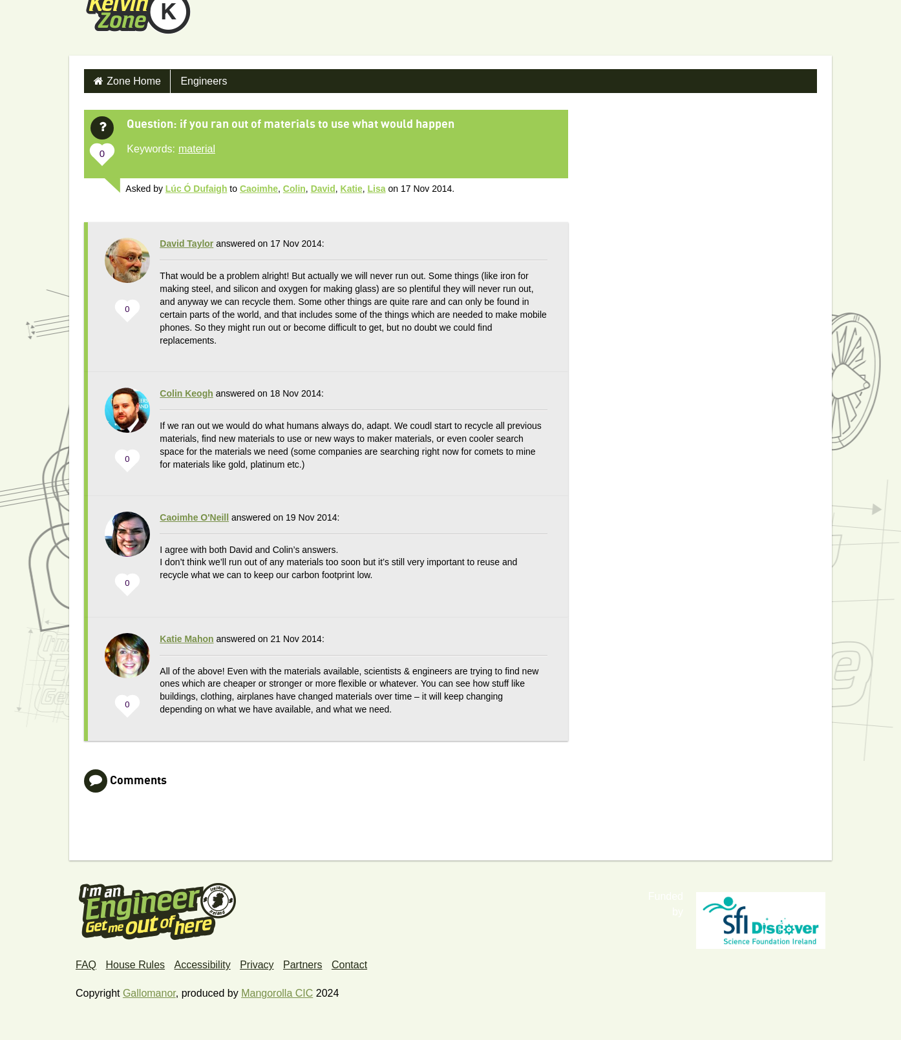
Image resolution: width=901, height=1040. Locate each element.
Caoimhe (259, 188)
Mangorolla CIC (277, 993)
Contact (349, 964)
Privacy (256, 964)
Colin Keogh (186, 393)
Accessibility (203, 964)
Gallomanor (149, 993)
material (196, 148)
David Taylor (186, 243)
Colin (294, 188)
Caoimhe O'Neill (194, 517)
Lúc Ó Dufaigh (196, 188)
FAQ (86, 964)
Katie (352, 188)
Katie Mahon (186, 639)
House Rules (135, 964)
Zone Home (134, 81)
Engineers (203, 81)
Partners (302, 964)
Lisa (377, 188)
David (323, 188)
